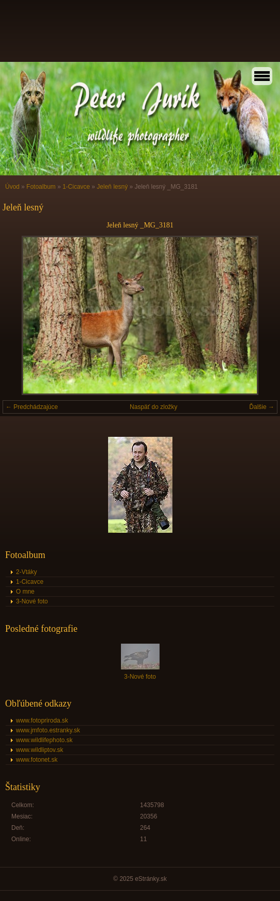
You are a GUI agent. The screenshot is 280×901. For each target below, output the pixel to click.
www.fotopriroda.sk (42, 720)
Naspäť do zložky (154, 407)
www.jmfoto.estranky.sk (48, 730)
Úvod (12, 186)
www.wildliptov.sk (39, 749)
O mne (25, 591)
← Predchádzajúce (32, 407)
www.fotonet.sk (37, 759)
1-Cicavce (76, 186)
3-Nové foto (32, 601)
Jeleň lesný (112, 186)
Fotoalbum (41, 186)
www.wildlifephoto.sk (44, 740)
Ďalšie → (261, 407)
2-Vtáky (26, 572)
